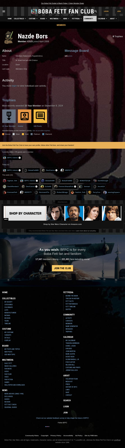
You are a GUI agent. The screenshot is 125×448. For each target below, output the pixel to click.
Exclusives (8, 396)
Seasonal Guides (10, 407)
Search (67, 400)
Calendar (103, 18)
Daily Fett (8, 363)
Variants (7, 335)
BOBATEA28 (82, 180)
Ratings (7, 315)
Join (119, 11)
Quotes (68, 309)
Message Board (77, 50)
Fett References (72, 304)
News (66, 18)
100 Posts (40, 118)
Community (90, 18)
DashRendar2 (11, 186)
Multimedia (55, 18)
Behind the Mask (72, 296)
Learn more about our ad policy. (86, 231)
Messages (69, 329)
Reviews (7, 318)
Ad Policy (78, 435)
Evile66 (46, 186)
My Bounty (8, 302)
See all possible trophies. (41, 131)
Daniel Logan (70, 346)
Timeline (7, 324)
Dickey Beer (70, 357)
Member (22, 41)
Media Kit (69, 382)
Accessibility (68, 435)
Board (44, 18)
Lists (6, 310)
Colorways (8, 307)
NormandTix (42, 192)
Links (68, 390)
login (14, 86)
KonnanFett (10, 192)
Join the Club (62, 268)
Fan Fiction (8, 380)
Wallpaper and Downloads (14, 385)
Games (6, 382)
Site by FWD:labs (91, 435)
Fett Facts (69, 301)
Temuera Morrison (72, 343)
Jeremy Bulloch (72, 370)
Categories (8, 305)
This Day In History (72, 298)
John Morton (70, 351)
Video (6, 377)
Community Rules (32, 435)
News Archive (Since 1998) (14, 394)
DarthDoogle (100, 180)
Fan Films (7, 374)
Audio (6, 371)
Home (10, 19)
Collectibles (20, 18)
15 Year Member (9, 118)
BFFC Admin (12, 157)
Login (106, 11)
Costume (33, 18)
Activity (69, 318)
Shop (67, 392)
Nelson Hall (70, 365)
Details (7, 338)
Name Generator (72, 326)
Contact (69, 395)
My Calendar (70, 340)
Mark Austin (70, 354)
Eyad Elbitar (70, 362)
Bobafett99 (48, 180)
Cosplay (7, 340)
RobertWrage (60, 192)
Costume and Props (73, 367)
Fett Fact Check (10, 405)
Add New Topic (9, 354)
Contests (69, 321)
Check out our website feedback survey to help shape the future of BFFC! (62, 418)
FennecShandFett (65, 186)
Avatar (24, 118)
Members (61, 25)
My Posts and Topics (12, 349)
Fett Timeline (70, 307)
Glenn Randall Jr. (72, 359)
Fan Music (8, 369)
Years (6, 321)
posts (68, 56)
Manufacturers (10, 313)
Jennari (84, 186)
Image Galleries (10, 366)
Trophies (118, 36)
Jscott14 (99, 186)
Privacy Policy (56, 435)
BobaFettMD (31, 170)
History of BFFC (71, 387)
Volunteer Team (72, 379)
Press (68, 384)
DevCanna (50, 170)
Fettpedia (77, 18)
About (113, 18)
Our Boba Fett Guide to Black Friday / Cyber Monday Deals (62, 3)
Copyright (44, 435)
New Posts (8, 352)
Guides (6, 399)
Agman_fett (10, 180)
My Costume (8, 332)
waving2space (111, 192)
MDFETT (66, 170)
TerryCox (94, 192)
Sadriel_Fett (78, 192)
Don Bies (69, 349)
